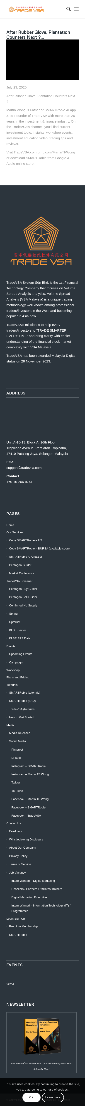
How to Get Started (21, 717)
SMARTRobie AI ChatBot (25, 556)
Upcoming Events (20, 654)
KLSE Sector (17, 630)
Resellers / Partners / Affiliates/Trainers (36, 889)
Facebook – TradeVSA (26, 815)
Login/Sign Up (15, 918)
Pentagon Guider (20, 565)
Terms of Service (20, 864)
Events (10, 646)
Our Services (14, 532)
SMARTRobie (18, 934)
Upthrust (14, 622)
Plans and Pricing (17, 677)
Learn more (53, 1097)
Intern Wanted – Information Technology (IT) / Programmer (40, 908)
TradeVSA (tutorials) (22, 709)
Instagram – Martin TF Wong (30, 774)
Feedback (15, 831)
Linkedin (16, 757)
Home (10, 525)
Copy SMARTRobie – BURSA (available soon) (39, 548)
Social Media (17, 741)
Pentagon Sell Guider (23, 597)
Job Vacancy (17, 872)
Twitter (15, 782)
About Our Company (22, 847)
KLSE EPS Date (19, 638)
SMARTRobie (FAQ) (22, 700)
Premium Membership (23, 926)
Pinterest (17, 749)
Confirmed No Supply (23, 605)
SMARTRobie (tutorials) (24, 692)
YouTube (17, 791)
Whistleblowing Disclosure (26, 839)
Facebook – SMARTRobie (28, 807)
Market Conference (21, 573)
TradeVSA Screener (19, 581)
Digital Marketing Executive (29, 897)
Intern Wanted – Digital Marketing (33, 880)
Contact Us (13, 823)
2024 (10, 984)
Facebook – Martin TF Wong (30, 799)
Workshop (12, 670)
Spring (13, 613)
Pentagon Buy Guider (23, 589)
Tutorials (11, 685)
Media (10, 725)
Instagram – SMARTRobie (28, 766)
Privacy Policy (18, 856)
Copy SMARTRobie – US (25, 540)
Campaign (15, 662)
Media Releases (19, 733)
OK (31, 1097)
